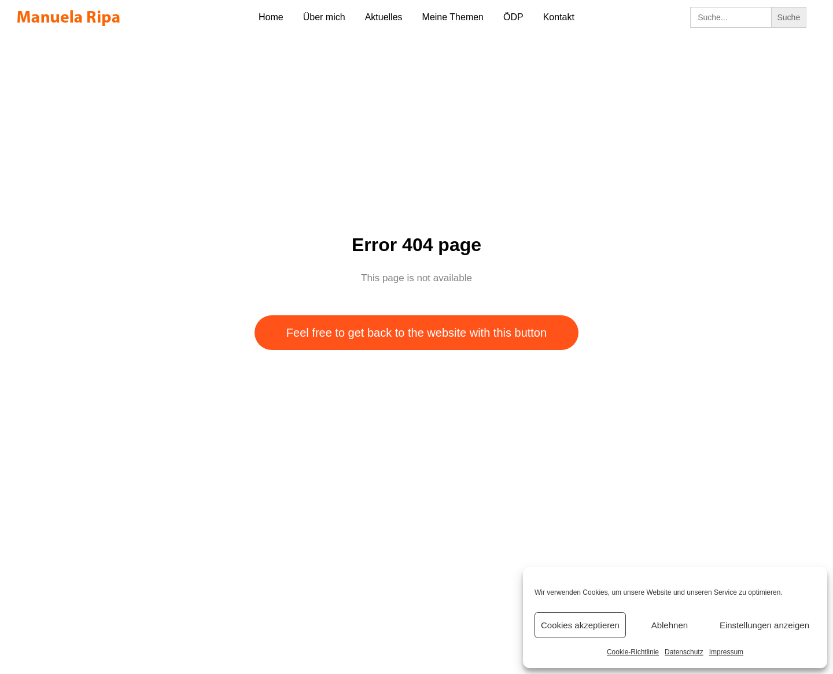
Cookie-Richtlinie (633, 652)
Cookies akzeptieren (580, 625)
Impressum (726, 652)
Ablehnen (669, 625)
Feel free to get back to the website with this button (416, 332)
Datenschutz (684, 652)
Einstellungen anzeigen (764, 625)
